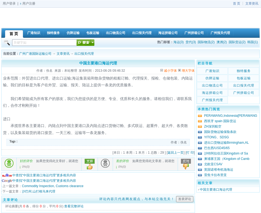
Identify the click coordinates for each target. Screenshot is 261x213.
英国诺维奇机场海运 (218, 169)
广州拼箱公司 (243, 93)
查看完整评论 (74, 206)
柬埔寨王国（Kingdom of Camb (226, 159)
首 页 (236, 3)
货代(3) (191, 42)
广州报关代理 (212, 100)
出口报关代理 (84, 54)
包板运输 (244, 78)
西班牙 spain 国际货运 (220, 121)
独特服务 (244, 71)
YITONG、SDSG (216, 137)
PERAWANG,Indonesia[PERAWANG (230, 116)
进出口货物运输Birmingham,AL (226, 143)
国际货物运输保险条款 (220, 132)
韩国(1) (252, 42)
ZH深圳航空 (212, 126)
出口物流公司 (212, 85)
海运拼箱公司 (212, 93)
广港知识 (212, 71)
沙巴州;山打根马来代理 (38, 191)
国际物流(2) (206, 42)
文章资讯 (251, 3)
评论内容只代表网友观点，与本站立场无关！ (137, 199)
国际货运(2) (237, 42)
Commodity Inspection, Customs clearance (52, 186)
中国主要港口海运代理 (216, 189)
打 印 (190, 152)
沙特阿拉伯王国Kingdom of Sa (226, 153)
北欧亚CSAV (213, 164)
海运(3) (178, 42)
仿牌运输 (212, 78)
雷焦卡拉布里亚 (215, 175)
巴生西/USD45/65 (217, 148)
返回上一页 (175, 152)
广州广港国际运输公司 (35, 54)
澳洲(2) (222, 42)
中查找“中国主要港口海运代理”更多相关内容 (39, 175)
